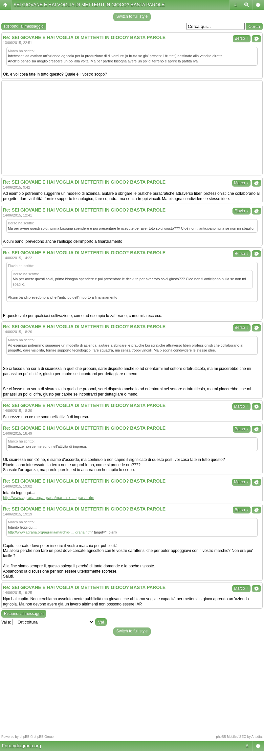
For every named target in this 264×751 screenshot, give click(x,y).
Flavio (241, 211)
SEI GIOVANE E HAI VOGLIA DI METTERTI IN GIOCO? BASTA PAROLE (89, 4)
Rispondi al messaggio (24, 26)
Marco (241, 183)
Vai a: (6, 622)
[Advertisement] (132, 128)
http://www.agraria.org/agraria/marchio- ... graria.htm (48, 497)
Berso (242, 38)
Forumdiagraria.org (21, 745)
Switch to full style (131, 16)
